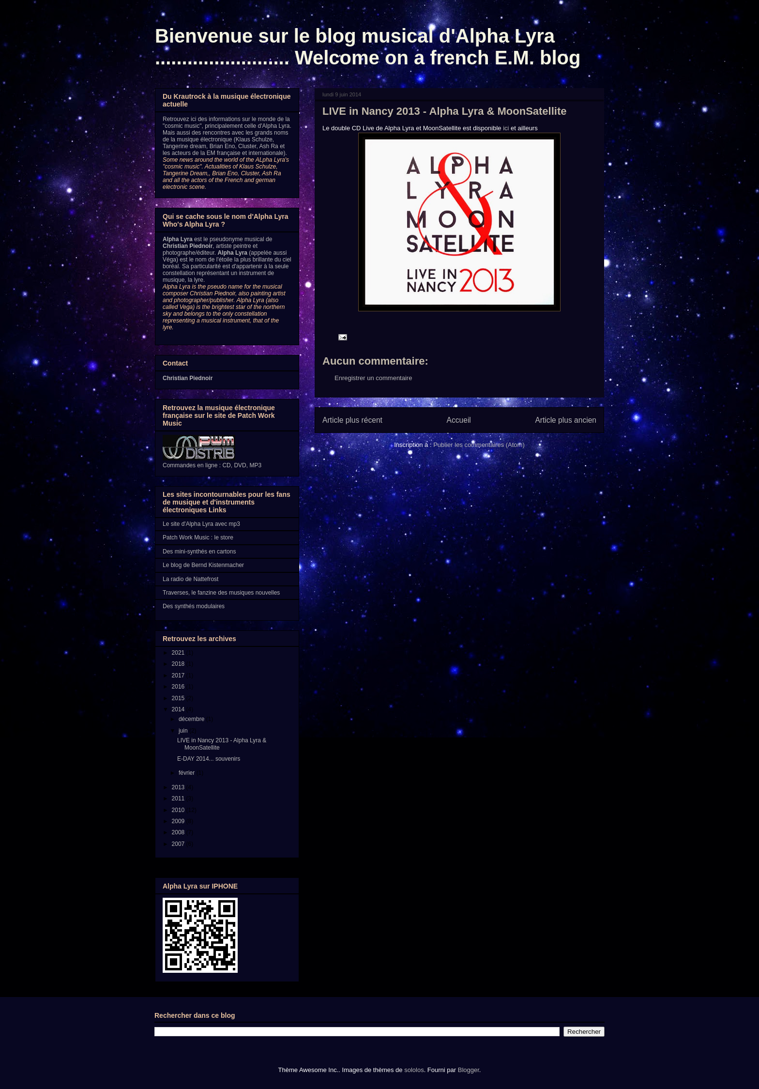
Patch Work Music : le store (198, 537)
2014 (179, 709)
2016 (179, 686)
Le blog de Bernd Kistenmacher (203, 565)
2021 (179, 652)
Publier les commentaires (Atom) (479, 444)
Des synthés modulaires (194, 606)
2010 (179, 810)
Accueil (459, 420)
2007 (179, 844)
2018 (179, 663)
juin (184, 730)
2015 (179, 698)
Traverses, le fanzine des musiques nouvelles (221, 592)
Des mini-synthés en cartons (199, 551)
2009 (179, 821)
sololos (414, 1070)
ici (506, 128)
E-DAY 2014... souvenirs (208, 758)
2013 (179, 787)
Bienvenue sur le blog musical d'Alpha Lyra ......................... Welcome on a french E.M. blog (367, 46)
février (188, 772)
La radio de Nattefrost (190, 579)
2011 (179, 798)
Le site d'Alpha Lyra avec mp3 (201, 524)
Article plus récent (352, 420)
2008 (179, 832)
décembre (192, 719)
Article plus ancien (565, 420)
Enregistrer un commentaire (373, 378)
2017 (179, 675)
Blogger (468, 1070)
